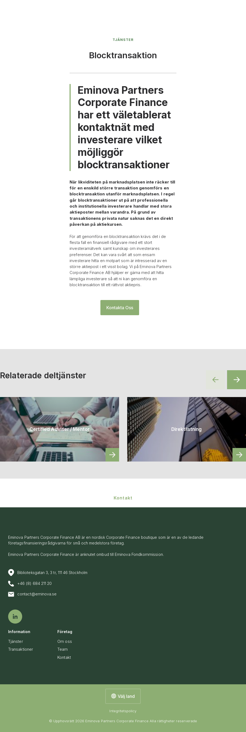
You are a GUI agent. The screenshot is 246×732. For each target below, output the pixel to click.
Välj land (123, 696)
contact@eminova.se (32, 594)
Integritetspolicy (122, 711)
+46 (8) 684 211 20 (30, 583)
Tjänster (123, 40)
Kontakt (64, 657)
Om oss (64, 641)
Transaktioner (20, 649)
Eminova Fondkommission (139, 554)
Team (62, 649)
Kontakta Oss (119, 307)
